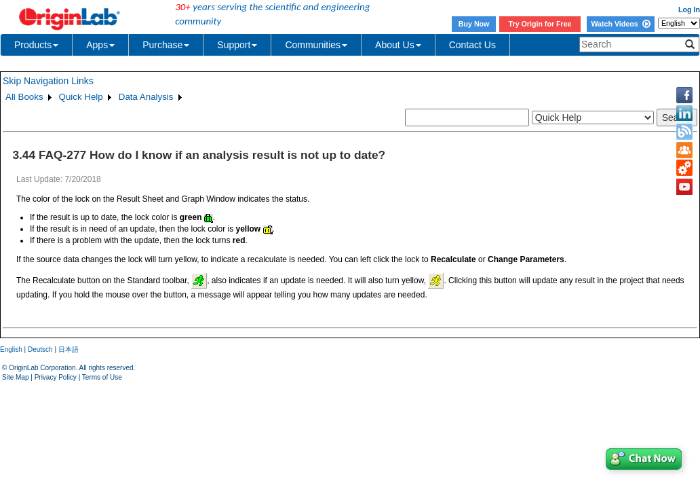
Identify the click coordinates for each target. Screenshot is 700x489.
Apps (100, 44)
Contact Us (472, 44)
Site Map (15, 377)
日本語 (68, 349)
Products (36, 44)
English (11, 349)
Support (237, 44)
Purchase (165, 44)
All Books (24, 97)
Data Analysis (146, 97)
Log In (689, 9)
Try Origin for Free (540, 24)
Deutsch (40, 349)
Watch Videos (620, 24)
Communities (316, 44)
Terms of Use (102, 377)
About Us (398, 44)
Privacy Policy (56, 377)
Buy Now (474, 24)
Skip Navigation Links (48, 80)
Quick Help (81, 97)
